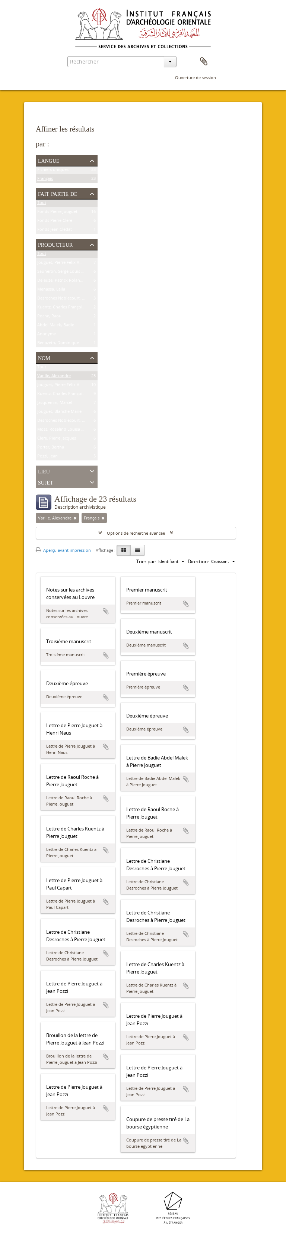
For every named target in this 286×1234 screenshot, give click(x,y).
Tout (41, 204)
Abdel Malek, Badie (55, 326)
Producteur (55, 244)
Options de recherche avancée (136, 533)
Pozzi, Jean (47, 457)
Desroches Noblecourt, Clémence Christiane (79, 299)
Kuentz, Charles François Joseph (67, 308)
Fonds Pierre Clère (54, 221)
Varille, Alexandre (54, 377)
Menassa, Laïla (51, 290)
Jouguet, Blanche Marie (59, 412)
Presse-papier (203, 61)
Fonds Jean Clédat (54, 230)
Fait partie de (57, 193)
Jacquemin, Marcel (54, 404)
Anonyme (46, 335)
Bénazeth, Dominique (58, 344)
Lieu (44, 471)
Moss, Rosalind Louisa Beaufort (67, 430)
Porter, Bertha (50, 448)
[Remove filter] (75, 518)
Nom (44, 357)
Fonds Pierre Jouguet (57, 213)
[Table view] (137, 550)
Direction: (198, 561)
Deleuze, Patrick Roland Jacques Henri (73, 281)
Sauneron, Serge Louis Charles (66, 272)
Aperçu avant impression (63, 550)
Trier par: (146, 561)
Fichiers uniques (53, 171)
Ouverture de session (195, 77)
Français (45, 179)
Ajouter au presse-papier (105, 611)
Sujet (45, 482)
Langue (49, 160)
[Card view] (124, 550)
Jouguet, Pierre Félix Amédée (64, 263)
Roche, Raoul (50, 317)
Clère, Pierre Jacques (56, 439)
